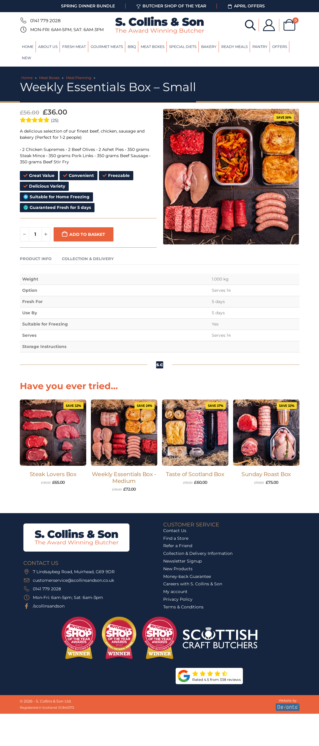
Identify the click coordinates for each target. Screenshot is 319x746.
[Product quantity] (35, 234)
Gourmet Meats (107, 46)
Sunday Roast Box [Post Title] (266, 474)
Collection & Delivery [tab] (88, 258)
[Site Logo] (159, 25)
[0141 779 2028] (23, 20)
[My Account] (269, 25)
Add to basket (87, 234)
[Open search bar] (250, 25)
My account (175, 591)
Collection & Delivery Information (198, 553)
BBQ (132, 46)
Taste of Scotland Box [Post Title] (195, 474)
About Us (47, 46)
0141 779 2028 (45, 20)
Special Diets (182, 46)
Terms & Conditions (183, 607)
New (26, 58)
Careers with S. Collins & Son (192, 584)
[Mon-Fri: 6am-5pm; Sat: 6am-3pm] (23, 30)
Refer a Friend (177, 545)
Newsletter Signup (182, 561)
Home (27, 46)
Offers (279, 46)
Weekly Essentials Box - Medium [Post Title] (124, 477)
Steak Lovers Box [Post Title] (53, 474)
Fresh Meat (74, 46)
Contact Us (174, 530)
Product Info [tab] (36, 258)
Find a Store (175, 538)
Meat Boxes (152, 46)
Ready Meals (234, 46)
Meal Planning (78, 77)
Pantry (259, 46)
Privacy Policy (178, 599)
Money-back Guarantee (187, 576)
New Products (178, 568)
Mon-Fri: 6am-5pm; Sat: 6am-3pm (67, 29)
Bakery (209, 46)
